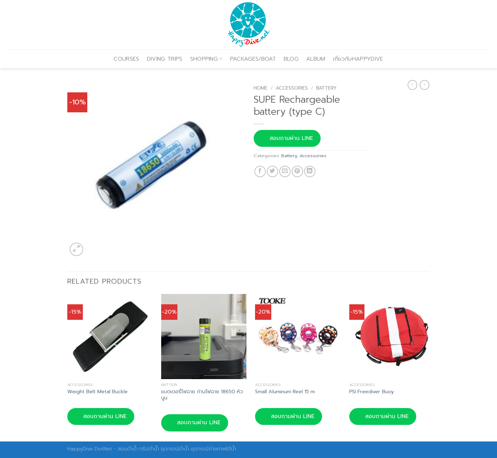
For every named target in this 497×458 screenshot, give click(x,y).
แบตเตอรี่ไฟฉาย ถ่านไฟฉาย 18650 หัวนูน (202, 394)
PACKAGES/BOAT (253, 59)
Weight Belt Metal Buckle (97, 391)
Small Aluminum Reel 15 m (285, 391)
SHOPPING (206, 59)
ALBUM (315, 59)
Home (260, 88)
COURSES (126, 59)
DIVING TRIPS (165, 59)
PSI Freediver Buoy (371, 391)
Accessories (292, 88)
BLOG (291, 59)
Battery (326, 88)
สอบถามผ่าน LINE (287, 138)
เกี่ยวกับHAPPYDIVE (358, 59)
